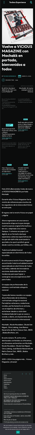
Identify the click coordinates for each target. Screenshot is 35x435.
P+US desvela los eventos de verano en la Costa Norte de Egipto (16, 422)
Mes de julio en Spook (10, 419)
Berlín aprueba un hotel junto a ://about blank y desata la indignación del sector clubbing (25, 125)
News (25, 119)
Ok (18, 432)
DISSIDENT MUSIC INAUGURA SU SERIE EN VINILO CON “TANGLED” (16, 397)
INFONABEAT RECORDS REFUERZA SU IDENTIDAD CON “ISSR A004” (15, 401)
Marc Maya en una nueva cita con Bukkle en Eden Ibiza (9, 169)
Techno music (8, 125)
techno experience (10, 76)
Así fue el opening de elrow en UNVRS (15, 394)
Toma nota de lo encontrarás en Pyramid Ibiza (17, 404)
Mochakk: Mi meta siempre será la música (26, 90)
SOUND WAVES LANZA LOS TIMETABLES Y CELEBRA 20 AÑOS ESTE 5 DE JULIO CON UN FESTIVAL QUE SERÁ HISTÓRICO (25, 173)
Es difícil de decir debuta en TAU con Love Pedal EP (9, 90)
